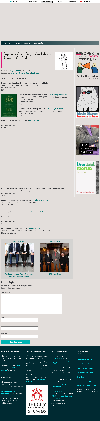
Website (4, 333)
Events (22, 73)
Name (4, 317)
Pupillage (35, 73)
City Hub (80, 377)
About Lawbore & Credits (86, 386)
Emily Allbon (56, 358)
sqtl (18, 365)
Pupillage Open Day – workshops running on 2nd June (27, 56)
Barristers (15, 73)
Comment (5, 293)
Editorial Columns (23, 43)
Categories (7, 43)
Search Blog (39, 43)
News (28, 73)
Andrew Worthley (40, 200)
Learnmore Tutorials (85, 373)
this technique (35, 191)
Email (4, 325)
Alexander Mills (37, 212)
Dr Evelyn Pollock (55, 109)
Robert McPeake (35, 228)
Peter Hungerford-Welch (59, 95)
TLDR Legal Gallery (84, 381)
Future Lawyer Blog (85, 368)
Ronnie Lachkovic (36, 120)
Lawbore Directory (84, 359)
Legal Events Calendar (86, 364)
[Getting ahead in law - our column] (87, 65)
